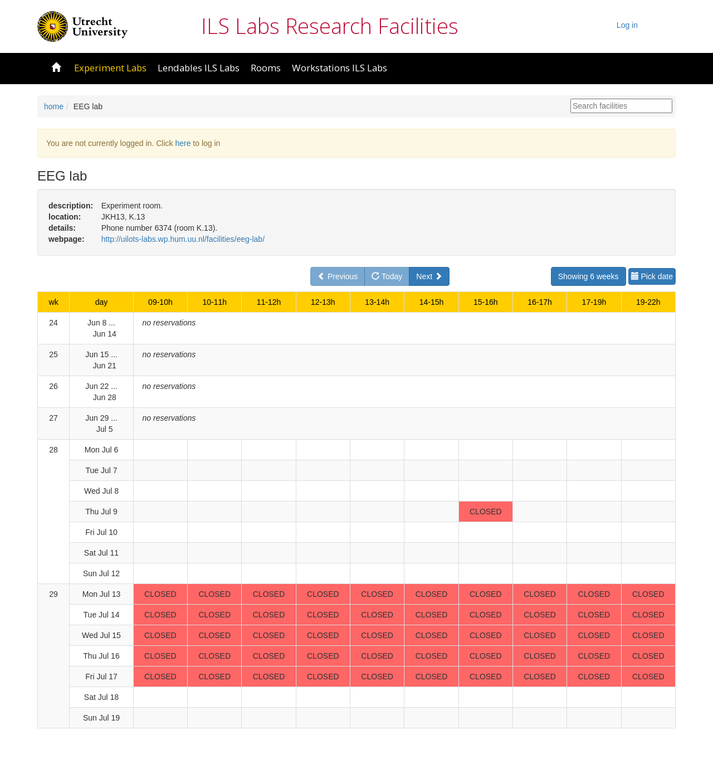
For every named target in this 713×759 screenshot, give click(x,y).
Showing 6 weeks (588, 276)
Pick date (652, 276)
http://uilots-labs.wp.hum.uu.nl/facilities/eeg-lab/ (183, 239)
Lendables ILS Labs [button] (199, 67)
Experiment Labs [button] (110, 67)
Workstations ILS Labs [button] (339, 67)
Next (429, 276)
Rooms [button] (266, 67)
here (183, 143)
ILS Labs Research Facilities (329, 25)
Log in (627, 25)
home (54, 106)
